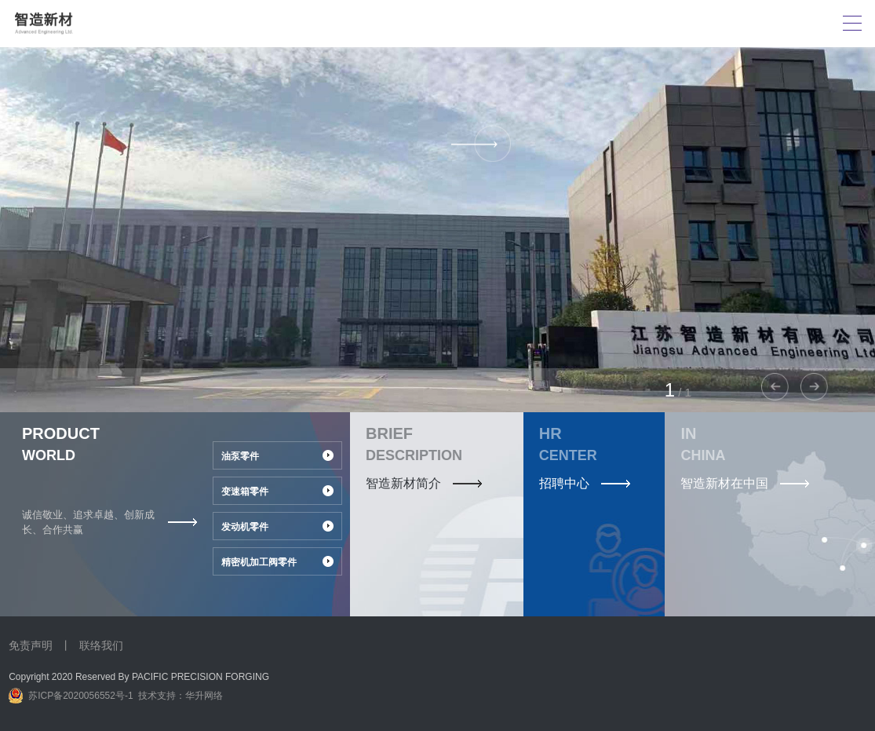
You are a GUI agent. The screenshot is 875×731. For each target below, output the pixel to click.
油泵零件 (240, 456)
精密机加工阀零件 (259, 562)
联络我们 (101, 645)
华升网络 (204, 695)
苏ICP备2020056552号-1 (80, 695)
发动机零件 (244, 526)
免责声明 (31, 645)
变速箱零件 (244, 491)
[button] (814, 386)
